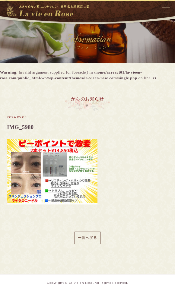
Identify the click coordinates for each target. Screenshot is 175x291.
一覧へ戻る (87, 238)
